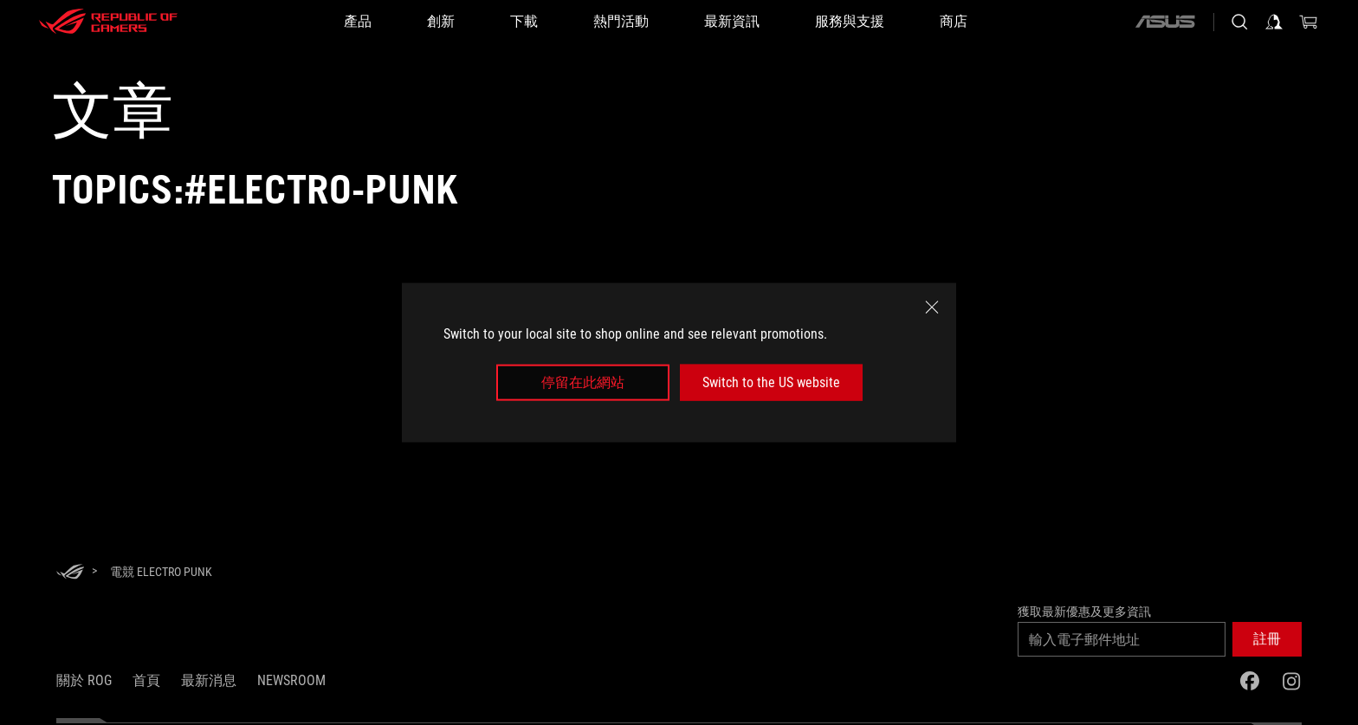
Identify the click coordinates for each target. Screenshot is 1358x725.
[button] (1267, 639)
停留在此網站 (582, 382)
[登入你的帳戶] (1274, 21)
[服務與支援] (849, 21)
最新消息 (208, 680)
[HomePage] (70, 573)
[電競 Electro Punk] (161, 572)
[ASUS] (1165, 21)
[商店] (953, 21)
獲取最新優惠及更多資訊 (1084, 611)
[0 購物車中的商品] (1308, 21)
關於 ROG (84, 680)
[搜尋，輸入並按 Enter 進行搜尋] (1239, 21)
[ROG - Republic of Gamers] (108, 22)
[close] (932, 306)
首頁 (146, 680)
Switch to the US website (771, 382)
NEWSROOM (291, 680)
